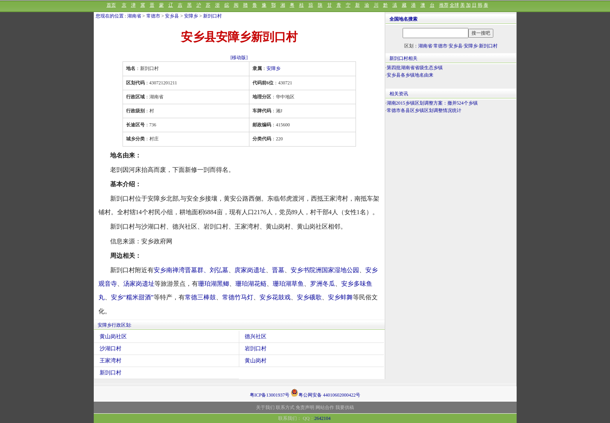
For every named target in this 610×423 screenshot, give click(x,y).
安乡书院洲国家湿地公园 (325, 270)
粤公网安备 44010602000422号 (325, 393)
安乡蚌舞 (340, 297)
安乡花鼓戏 (275, 297)
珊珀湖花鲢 (250, 283)
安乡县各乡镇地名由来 (410, 75)
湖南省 (134, 16)
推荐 (444, 5)
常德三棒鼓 (200, 297)
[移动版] (239, 57)
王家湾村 (110, 361)
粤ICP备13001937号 (270, 395)
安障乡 (191, 16)
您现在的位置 (110, 16)
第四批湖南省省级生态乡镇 (415, 67)
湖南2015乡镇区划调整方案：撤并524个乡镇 (432, 103)
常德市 (153, 16)
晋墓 (278, 270)
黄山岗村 (255, 361)
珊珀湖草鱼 (288, 283)
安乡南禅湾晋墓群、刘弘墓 (191, 270)
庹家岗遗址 (250, 270)
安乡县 (172, 16)
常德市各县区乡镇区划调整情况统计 (424, 110)
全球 (454, 5)
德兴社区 (255, 336)
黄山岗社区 (113, 336)
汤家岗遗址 (138, 283)
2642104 (322, 418)
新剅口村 (212, 16)
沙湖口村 (110, 348)
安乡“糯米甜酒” (132, 297)
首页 (111, 5)
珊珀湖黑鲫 (213, 283)
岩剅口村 (255, 348)
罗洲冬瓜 (322, 283)
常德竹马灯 (237, 297)
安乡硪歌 (309, 297)
